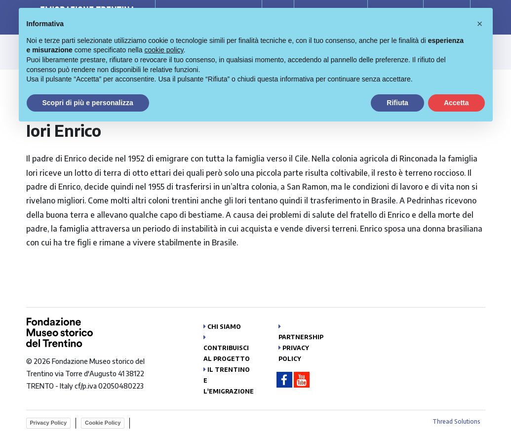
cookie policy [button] (163, 50)
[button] (480, 24)
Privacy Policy (48, 423)
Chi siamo (224, 326)
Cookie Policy (102, 423)
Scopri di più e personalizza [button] (87, 103)
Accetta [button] (456, 103)
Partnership (300, 337)
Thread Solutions (456, 421)
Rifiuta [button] (397, 103)
